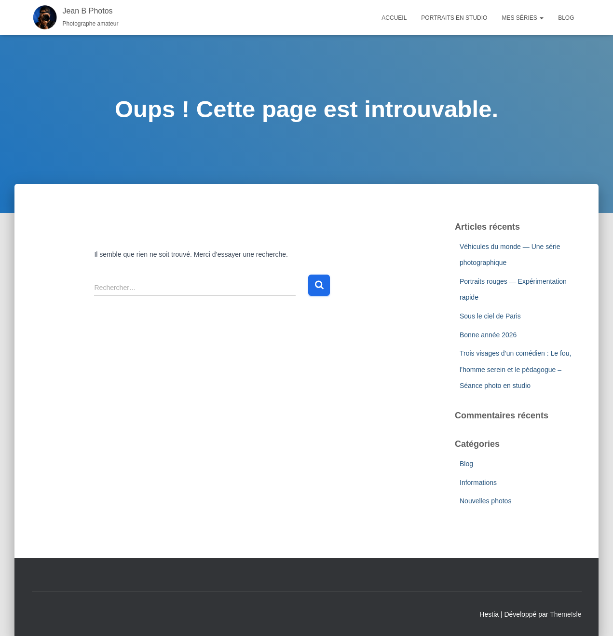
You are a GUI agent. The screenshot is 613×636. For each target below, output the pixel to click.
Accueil (394, 17)
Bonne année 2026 (488, 335)
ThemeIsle (565, 614)
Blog (566, 17)
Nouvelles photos (485, 501)
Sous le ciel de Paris (490, 316)
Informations (478, 482)
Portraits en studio (454, 17)
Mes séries (523, 17)
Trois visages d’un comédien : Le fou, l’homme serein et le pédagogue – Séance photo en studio (515, 369)
